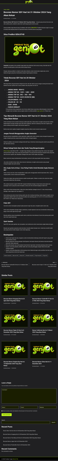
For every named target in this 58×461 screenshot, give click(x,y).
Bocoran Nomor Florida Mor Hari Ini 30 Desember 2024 (16, 445)
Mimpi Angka (7, 151)
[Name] (10, 407)
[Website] (47, 407)
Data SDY (22, 255)
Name (4, 407)
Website (42, 407)
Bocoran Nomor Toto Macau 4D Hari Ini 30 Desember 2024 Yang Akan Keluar (22, 437)
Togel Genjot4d (38, 255)
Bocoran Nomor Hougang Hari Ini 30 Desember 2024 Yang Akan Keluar (20, 434)
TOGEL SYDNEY (7, 9)
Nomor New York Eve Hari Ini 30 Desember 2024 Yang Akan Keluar (19, 430)
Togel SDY (45, 255)
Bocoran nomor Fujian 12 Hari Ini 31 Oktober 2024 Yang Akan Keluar (43, 264)
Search (3, 420)
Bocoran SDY (15, 255)
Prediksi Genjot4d (29, 255)
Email (22, 407)
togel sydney (40, 111)
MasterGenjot (7, 18)
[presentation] (15, 287)
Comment (5, 389)
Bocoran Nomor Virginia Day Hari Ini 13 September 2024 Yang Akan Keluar (14, 363)
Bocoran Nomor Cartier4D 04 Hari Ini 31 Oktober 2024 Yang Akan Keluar (15, 264)
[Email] (29, 407)
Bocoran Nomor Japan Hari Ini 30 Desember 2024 (15, 441)
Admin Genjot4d (7, 255)
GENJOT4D (34, 27)
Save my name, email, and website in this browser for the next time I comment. (20, 411)
